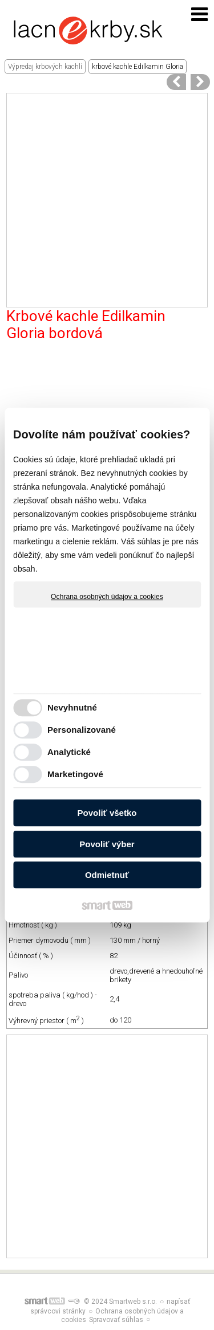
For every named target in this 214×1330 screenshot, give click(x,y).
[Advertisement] (107, 200)
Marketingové (75, 774)
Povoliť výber (106, 844)
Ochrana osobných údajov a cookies (107, 597)
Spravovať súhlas (116, 1320)
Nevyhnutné (72, 707)
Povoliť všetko (107, 813)
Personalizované (81, 729)
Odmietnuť (107, 875)
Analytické (69, 752)
